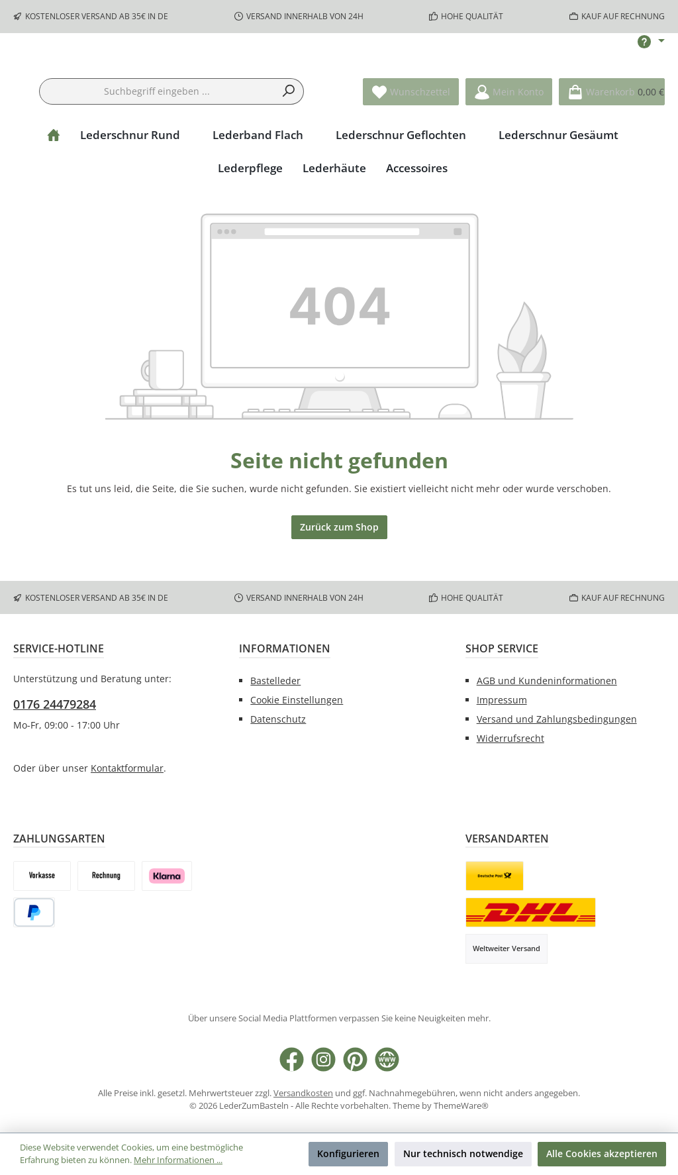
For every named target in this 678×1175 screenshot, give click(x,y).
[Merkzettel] (411, 133)
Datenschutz (278, 719)
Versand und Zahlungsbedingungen (557, 719)
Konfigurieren (348, 1153)
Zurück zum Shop (339, 568)
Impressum (502, 699)
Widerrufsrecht (510, 738)
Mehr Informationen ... (178, 1160)
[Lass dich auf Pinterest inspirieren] (355, 1059)
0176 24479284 (54, 704)
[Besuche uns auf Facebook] (292, 1059)
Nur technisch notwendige (463, 1153)
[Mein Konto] (508, 133)
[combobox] (157, 133)
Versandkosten (303, 1093)
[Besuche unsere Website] (387, 1059)
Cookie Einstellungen (296, 699)
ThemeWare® (461, 1105)
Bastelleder (275, 681)
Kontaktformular (127, 768)
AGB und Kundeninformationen (547, 681)
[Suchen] (289, 133)
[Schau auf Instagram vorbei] (323, 1059)
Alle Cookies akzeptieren (601, 1153)
